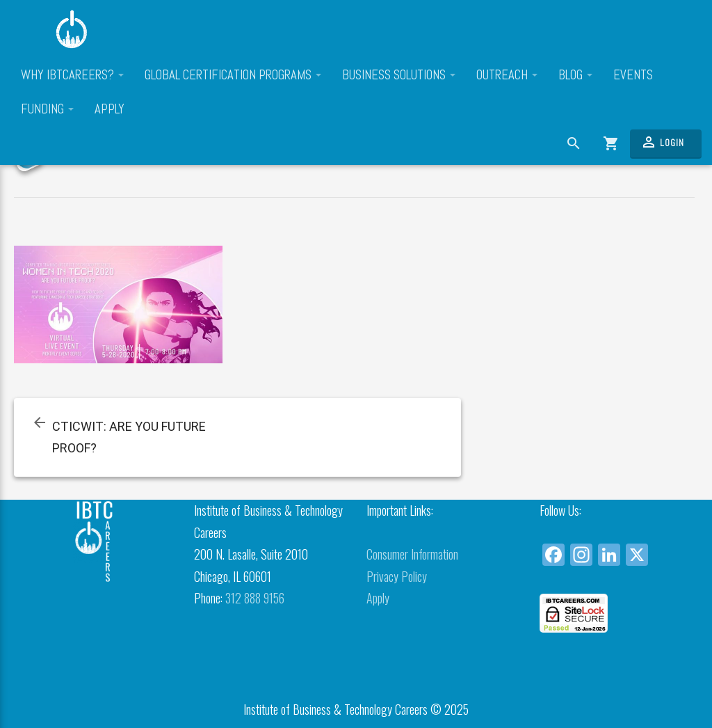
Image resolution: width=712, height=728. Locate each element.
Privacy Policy (396, 576)
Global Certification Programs (233, 75)
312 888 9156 (254, 598)
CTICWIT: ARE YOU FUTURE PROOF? (129, 437)
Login (662, 142)
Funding (47, 109)
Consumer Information (412, 554)
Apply (109, 109)
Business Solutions (398, 75)
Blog (575, 75)
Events (633, 75)
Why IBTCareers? (72, 75)
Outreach (506, 75)
